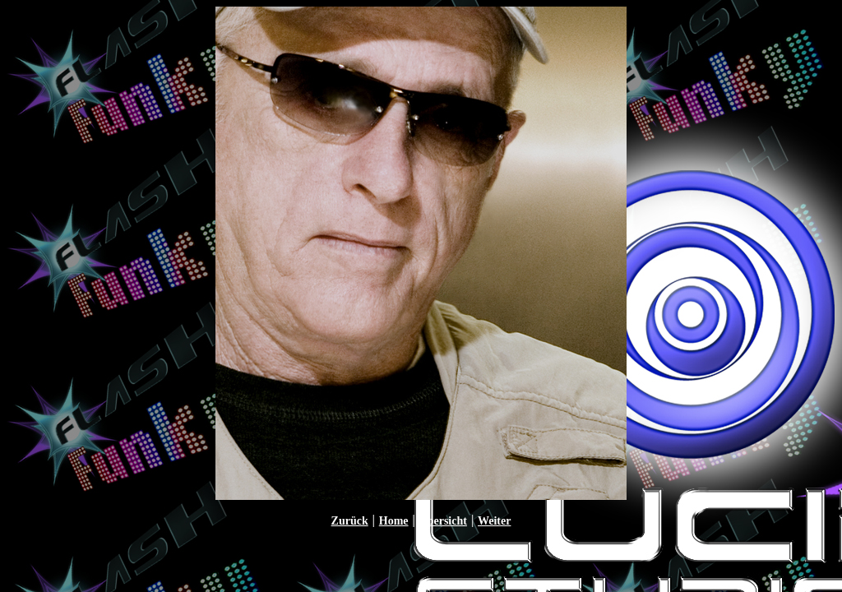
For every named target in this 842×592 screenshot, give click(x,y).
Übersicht (443, 521)
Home (394, 521)
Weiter (494, 521)
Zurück (349, 521)
